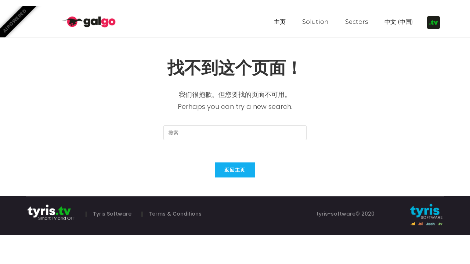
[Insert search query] (235, 132)
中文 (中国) (398, 21)
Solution (315, 21)
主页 (280, 21)
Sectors (356, 21)
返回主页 (234, 169)
